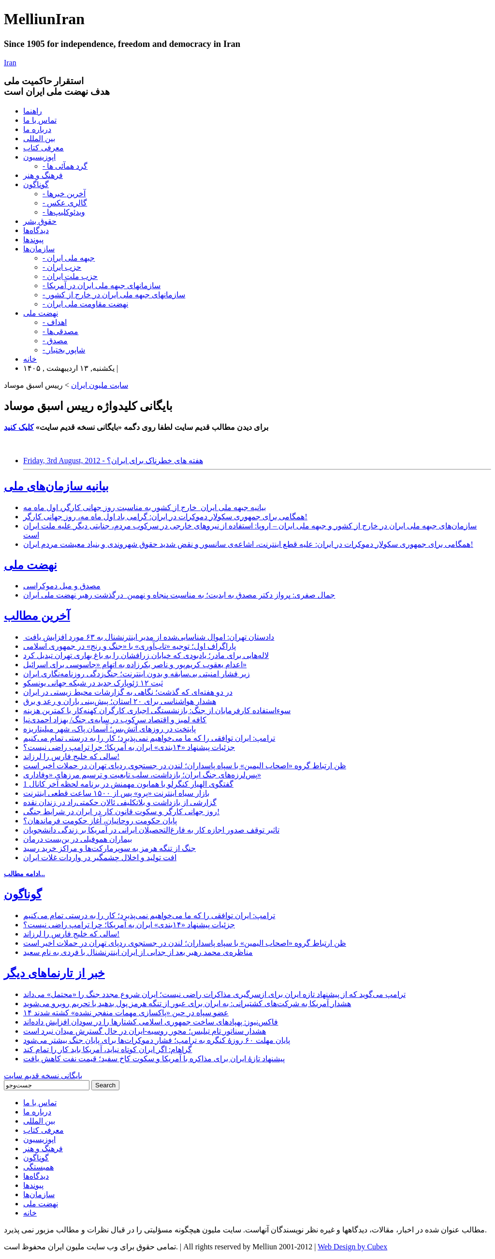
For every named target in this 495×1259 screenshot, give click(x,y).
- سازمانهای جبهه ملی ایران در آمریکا (101, 285)
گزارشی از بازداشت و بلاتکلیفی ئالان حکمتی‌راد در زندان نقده (120, 802)
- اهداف (55, 322)
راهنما (32, 111)
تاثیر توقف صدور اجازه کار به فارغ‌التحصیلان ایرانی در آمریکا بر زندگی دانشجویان (151, 830)
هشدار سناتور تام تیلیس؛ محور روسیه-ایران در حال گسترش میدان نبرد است (144, 1031)
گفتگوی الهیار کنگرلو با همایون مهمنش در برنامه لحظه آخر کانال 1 (128, 784)
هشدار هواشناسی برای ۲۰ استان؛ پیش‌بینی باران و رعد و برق (119, 701)
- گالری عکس (65, 203)
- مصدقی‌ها (60, 331)
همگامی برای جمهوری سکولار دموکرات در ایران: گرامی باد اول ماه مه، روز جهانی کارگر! (165, 516)
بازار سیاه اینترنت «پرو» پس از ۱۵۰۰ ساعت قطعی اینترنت (116, 793)
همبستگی (38, 1167)
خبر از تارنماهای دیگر (54, 973)
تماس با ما (40, 120)
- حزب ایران (62, 267)
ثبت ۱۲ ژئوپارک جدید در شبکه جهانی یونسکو (93, 683)
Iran (10, 63)
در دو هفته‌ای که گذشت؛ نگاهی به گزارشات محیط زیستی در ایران (128, 692)
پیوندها (33, 239)
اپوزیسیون (39, 157)
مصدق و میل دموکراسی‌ (62, 586)
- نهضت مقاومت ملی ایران (85, 304)
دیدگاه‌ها (36, 230)
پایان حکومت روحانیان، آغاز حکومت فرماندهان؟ (100, 821)
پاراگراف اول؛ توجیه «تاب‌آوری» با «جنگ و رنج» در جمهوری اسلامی (129, 646)
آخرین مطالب (37, 616)
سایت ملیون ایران (99, 385)
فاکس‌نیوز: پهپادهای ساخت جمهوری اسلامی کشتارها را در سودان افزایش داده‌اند (150, 1022)
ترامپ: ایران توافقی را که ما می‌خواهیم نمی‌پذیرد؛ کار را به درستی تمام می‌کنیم (149, 738)
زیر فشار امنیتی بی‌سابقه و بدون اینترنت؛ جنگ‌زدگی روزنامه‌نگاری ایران (136, 674)
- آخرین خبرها (64, 194)
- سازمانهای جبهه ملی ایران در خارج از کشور (114, 295)
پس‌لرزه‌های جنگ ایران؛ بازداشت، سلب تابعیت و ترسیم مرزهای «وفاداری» (142, 775)
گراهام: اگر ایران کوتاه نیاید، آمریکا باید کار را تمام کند (107, 1049)
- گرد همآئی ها (65, 166)
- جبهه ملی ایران (69, 258)
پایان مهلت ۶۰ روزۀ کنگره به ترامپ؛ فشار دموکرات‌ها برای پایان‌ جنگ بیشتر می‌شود (156, 1040)
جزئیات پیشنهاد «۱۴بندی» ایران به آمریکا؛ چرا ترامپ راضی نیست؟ (129, 747)
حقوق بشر (40, 221)
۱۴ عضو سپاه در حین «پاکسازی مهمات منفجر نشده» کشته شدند (126, 1013)
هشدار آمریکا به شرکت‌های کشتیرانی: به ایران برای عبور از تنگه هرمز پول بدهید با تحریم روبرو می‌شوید (187, 1003)
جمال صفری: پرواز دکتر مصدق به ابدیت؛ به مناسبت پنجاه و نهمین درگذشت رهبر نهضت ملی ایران (179, 595)
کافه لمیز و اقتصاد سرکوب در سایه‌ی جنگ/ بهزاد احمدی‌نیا (114, 720)
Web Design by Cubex (352, 1247)
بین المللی (39, 138)
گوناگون (36, 184)
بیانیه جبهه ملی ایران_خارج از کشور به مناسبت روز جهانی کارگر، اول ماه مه (144, 507)
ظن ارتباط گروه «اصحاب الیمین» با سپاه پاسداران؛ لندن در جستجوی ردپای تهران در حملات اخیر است (184, 765)
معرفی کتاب (43, 148)
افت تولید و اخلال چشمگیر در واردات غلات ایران (99, 857)
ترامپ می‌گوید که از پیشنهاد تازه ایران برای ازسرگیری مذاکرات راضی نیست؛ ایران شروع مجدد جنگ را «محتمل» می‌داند (214, 994)
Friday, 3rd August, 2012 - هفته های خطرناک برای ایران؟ (113, 460)
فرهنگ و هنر (43, 175)
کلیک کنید (19, 427)
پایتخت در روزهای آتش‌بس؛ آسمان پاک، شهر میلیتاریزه (109, 729)
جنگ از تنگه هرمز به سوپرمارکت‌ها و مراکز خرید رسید (109, 848)
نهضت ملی (40, 313)
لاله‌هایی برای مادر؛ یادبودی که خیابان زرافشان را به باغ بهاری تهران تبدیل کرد (146, 655)
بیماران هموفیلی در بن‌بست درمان (77, 839)
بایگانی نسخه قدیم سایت (43, 1075)
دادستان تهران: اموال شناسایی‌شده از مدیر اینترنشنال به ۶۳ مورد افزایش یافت (148, 637)
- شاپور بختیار (64, 350)
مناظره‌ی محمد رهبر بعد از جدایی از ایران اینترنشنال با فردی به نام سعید (138, 952)
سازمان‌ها (39, 249)
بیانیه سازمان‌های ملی (56, 486)
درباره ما (37, 129)
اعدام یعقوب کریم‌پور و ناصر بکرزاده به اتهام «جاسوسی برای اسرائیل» (135, 664)
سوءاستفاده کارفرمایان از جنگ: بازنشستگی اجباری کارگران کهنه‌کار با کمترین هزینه (157, 710)
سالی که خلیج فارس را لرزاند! (71, 756)
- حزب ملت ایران (70, 276)
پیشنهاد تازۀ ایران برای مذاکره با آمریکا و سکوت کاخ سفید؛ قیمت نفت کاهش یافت (154, 1058)
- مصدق (55, 341)
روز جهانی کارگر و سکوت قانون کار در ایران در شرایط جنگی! (121, 811)
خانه (30, 359)
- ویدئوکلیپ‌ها (64, 212)
